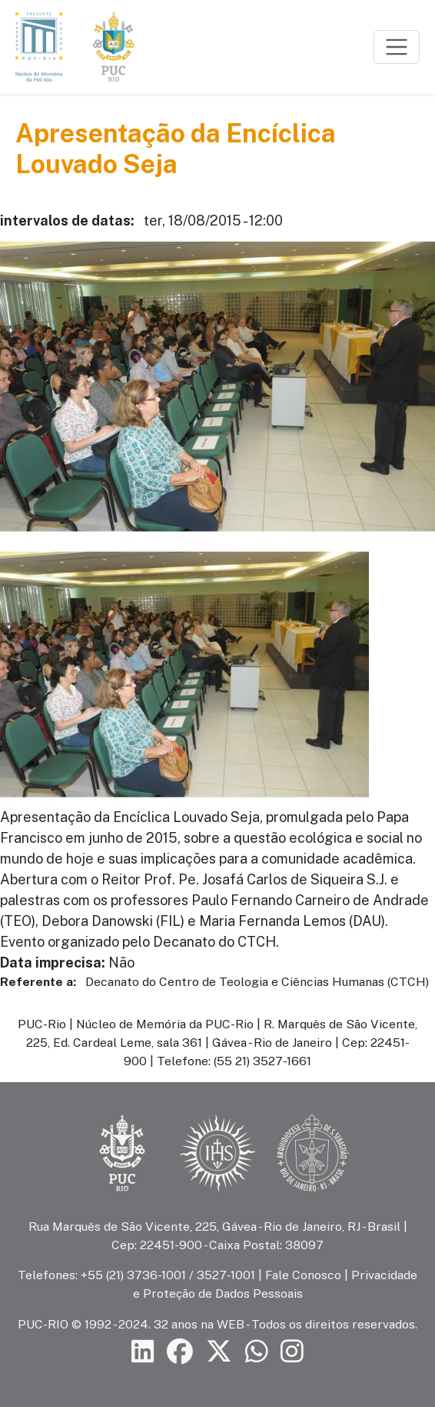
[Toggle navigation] (397, 47)
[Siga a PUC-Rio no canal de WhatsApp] (256, 1352)
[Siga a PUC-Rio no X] (219, 1352)
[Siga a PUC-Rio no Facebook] (180, 1352)
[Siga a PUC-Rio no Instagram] (292, 1352)
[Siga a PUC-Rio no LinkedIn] (142, 1352)
